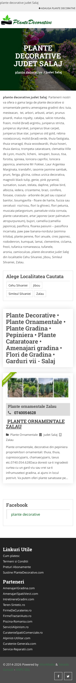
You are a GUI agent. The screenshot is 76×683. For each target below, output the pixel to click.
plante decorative (28, 72)
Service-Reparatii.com (18, 649)
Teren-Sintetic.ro (14, 604)
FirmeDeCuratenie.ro (17, 610)
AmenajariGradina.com (19, 588)
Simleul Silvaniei (20, 294)
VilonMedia (47, 664)
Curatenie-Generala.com (19, 643)
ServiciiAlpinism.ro (16, 627)
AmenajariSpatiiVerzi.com (20, 593)
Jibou (36, 285)
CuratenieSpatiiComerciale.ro (23, 632)
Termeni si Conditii (15, 561)
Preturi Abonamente (17, 567)
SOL (27, 670)
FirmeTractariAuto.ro (17, 616)
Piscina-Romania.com (17, 621)
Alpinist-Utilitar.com (16, 638)
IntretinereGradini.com (18, 599)
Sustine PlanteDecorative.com (23, 572)
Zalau (40, 294)
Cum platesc (11, 556)
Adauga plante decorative (57, 8)
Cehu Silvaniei (18, 285)
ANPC (20, 670)
